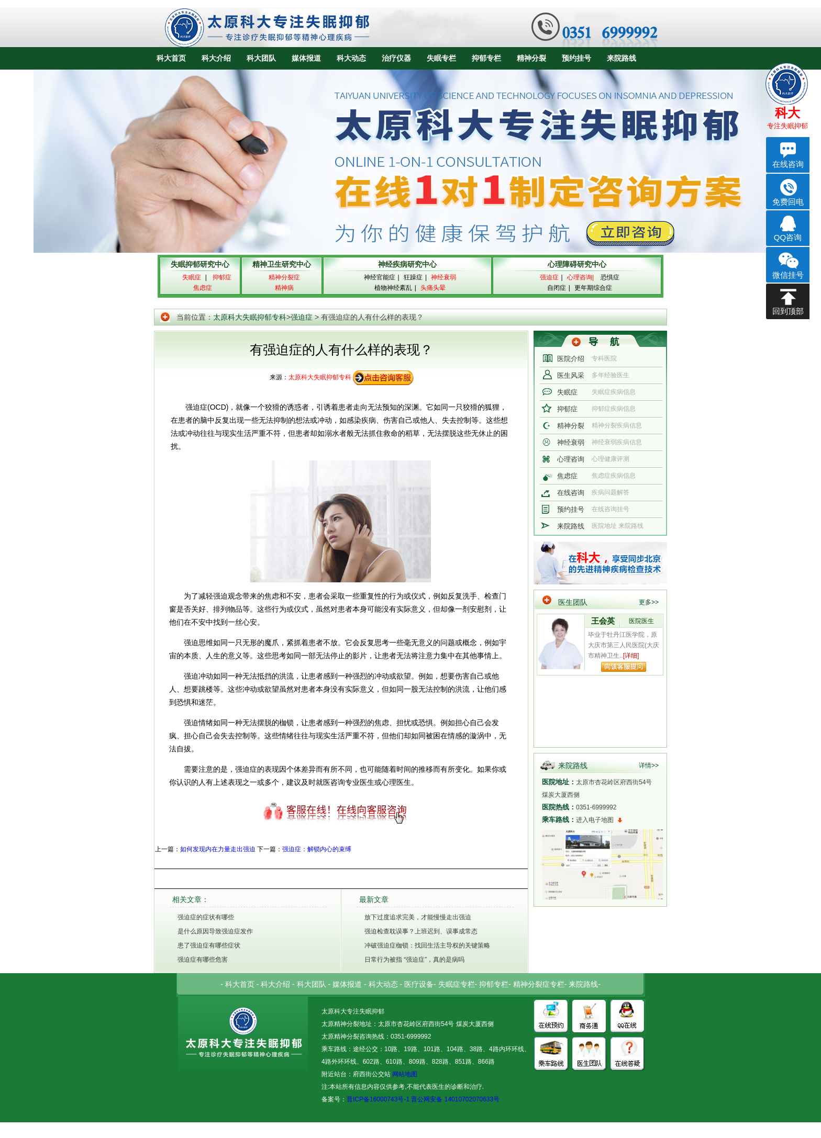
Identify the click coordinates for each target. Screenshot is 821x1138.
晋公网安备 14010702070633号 (455, 1099)
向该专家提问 (623, 667)
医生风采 (570, 375)
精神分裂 (531, 58)
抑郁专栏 (486, 58)
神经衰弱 (570, 442)
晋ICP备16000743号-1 (378, 1099)
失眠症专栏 (456, 984)
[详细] (631, 655)
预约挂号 (576, 58)
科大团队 (261, 58)
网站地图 (404, 1074)
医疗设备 (419, 984)
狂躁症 (413, 277)
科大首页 (171, 58)
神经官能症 (379, 277)
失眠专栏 (441, 58)
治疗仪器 (396, 58)
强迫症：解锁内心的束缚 (316, 849)
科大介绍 (216, 58)
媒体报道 (306, 58)
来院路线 (621, 58)
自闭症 (556, 287)
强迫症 (302, 317)
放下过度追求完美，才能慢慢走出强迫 (417, 917)
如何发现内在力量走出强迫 (218, 849)
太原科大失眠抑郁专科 (249, 317)
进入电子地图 (595, 820)
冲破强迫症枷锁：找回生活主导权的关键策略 (427, 945)
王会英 (603, 620)
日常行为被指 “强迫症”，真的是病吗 (414, 959)
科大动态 (351, 58)
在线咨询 (570, 493)
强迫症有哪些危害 (202, 959)
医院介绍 (570, 359)
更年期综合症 (593, 287)
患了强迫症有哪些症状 (208, 945)
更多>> (649, 602)
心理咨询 (570, 459)
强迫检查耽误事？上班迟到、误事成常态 (421, 931)
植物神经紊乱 (393, 287)
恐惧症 (610, 277)
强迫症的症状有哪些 (205, 917)
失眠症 (567, 392)
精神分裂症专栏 (538, 984)
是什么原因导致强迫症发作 (215, 931)
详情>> (649, 765)
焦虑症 (567, 476)
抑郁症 (567, 409)
